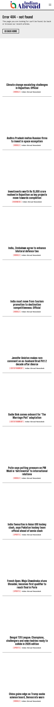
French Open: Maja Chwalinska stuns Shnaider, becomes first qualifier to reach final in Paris (27, 584)
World (17, 92)
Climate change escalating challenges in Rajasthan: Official (27, 86)
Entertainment (17, 368)
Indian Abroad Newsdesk (31, 92)
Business (16, 202)
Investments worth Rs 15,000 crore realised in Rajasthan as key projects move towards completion (27, 195)
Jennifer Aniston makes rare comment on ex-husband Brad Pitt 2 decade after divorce (27, 361)
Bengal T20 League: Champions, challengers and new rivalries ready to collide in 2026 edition (27, 641)
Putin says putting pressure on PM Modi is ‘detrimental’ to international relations (27, 471)
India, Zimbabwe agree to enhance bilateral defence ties (27, 249)
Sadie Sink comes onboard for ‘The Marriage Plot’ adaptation (27, 416)
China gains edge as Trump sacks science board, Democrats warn (27, 695)
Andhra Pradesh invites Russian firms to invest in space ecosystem (27, 139)
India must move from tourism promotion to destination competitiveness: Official (27, 305)
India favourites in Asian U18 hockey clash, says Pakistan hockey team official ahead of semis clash (27, 527)
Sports (17, 535)
